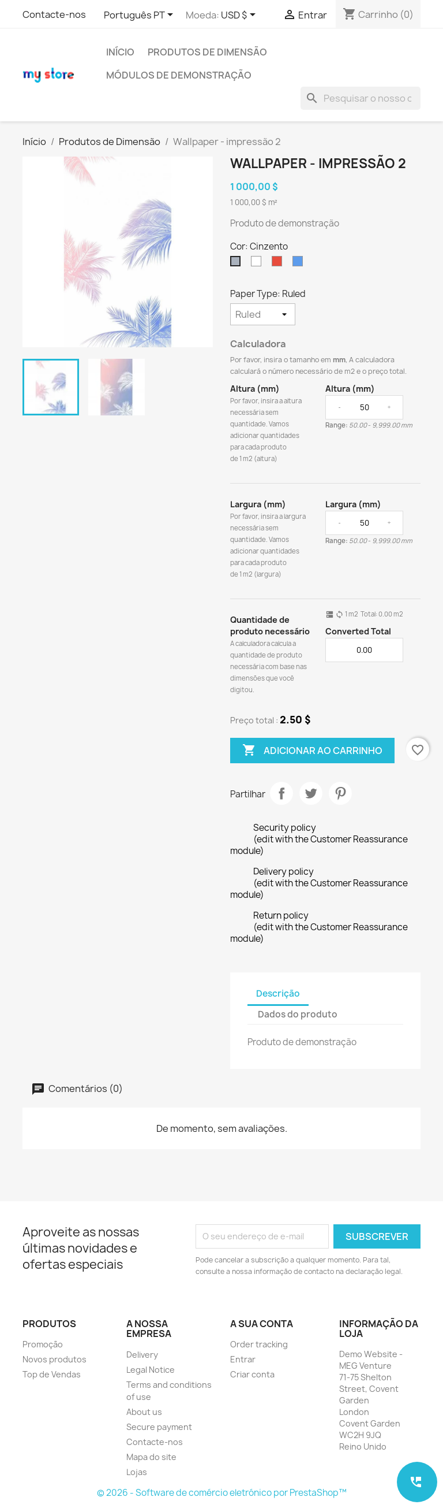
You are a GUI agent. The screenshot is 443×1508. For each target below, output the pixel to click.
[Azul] (299, 264)
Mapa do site (151, 1456)
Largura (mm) (258, 504)
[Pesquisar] (361, 98)
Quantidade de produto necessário (270, 625)
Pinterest (340, 793)
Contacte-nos (54, 14)
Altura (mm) (255, 388)
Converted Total (358, 631)
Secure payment (159, 1426)
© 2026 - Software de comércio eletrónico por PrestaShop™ (222, 1493)
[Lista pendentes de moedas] (240, 16)
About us (144, 1411)
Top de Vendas (51, 1374)
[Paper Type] (262, 314)
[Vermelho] (279, 264)
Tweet (310, 793)
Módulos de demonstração (178, 75)
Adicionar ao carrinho (312, 750)
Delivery (142, 1354)
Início (120, 52)
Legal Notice (150, 1369)
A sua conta (261, 1323)
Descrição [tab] (278, 993)
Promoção (42, 1344)
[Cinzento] (237, 264)
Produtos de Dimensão (207, 52)
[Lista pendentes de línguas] (140, 16)
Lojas (136, 1471)
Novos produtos (54, 1359)
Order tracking (259, 1344)
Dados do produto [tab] (297, 1014)
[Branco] (258, 264)
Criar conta (252, 1374)
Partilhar (281, 793)
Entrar (243, 1359)
